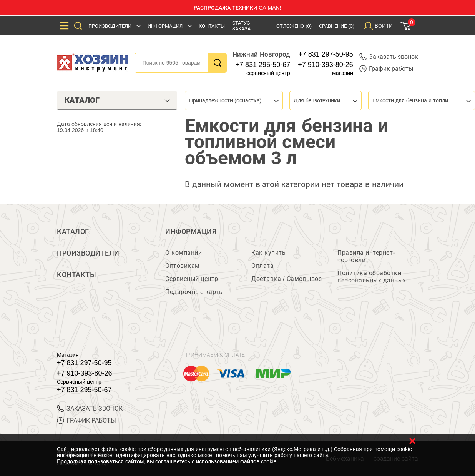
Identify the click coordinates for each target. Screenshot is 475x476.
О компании (183, 252)
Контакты (212, 26)
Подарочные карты (194, 292)
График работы (386, 68)
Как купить (268, 252)
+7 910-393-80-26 (325, 64)
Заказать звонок (388, 56)
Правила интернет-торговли (366, 256)
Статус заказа (241, 26)
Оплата (262, 265)
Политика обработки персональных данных (371, 277)
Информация (165, 26)
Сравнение (336, 26)
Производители (109, 26)
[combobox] (234, 100)
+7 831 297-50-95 (325, 54)
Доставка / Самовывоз (286, 279)
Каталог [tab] (117, 100)
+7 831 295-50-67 (263, 64)
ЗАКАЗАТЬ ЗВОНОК (90, 408)
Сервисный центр (191, 279)
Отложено (294, 26)
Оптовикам (182, 265)
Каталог (73, 231)
